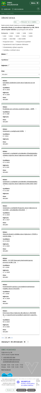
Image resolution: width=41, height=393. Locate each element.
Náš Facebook (6, 370)
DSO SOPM (22, 39)
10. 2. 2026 (6, 294)
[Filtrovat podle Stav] (20, 74)
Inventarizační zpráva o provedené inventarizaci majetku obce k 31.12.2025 (18, 288)
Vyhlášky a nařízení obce (11, 50)
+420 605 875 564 (9, 357)
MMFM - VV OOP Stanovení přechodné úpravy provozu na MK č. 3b (18, 261)
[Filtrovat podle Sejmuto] (20, 68)
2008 (12, 33)
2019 (24, 33)
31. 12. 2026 (6, 246)
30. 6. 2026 (6, 95)
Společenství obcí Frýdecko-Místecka (15, 44)
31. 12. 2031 (6, 167)
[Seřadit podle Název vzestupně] (7, 53)
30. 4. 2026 (6, 298)
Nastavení (31, 390)
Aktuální (5, 99)
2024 (24, 36)
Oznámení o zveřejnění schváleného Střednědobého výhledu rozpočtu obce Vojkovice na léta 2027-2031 (20, 155)
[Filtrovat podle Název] (20, 56)
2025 (30, 36)
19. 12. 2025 (6, 322)
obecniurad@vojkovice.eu (11, 360)
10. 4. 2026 (6, 267)
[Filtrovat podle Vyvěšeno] (20, 62)
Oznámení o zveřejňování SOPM (14, 131)
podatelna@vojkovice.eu (11, 362)
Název (4, 54)
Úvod (2, 13)
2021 (4, 36)
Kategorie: (4, 33)
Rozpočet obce (8, 42)
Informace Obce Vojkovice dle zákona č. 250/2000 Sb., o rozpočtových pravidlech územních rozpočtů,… (20, 315)
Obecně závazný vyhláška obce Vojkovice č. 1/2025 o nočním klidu (20, 235)
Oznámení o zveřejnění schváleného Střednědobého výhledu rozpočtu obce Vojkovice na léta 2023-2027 (20, 183)
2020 (30, 33)
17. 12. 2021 (6, 191)
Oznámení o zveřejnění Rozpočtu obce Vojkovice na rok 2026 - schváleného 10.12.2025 (20, 209)
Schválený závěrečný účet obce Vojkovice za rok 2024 (19, 84)
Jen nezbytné (21, 390)
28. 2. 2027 (6, 220)
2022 (11, 36)
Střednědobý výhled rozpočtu (13, 47)
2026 (5, 39)
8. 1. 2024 (5, 136)
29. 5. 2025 (6, 90)
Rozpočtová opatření (24, 42)
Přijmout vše (10, 390)
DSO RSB (12, 39)
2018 (18, 33)
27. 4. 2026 (6, 272)
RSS (15, 22)
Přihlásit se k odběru (29, 22)
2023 (17, 36)
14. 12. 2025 (6, 215)
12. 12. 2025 (6, 162)
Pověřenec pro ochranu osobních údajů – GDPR (20, 109)
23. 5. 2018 (6, 114)
